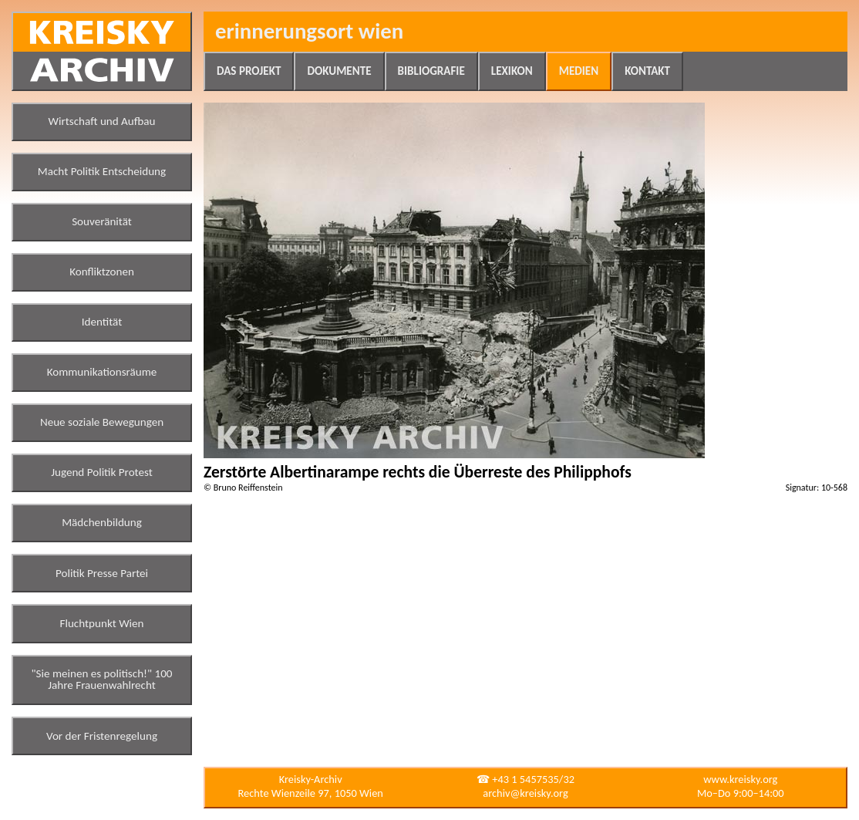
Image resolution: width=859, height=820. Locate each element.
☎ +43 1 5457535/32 (525, 779)
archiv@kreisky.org (525, 793)
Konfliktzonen (101, 271)
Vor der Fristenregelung (101, 736)
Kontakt (647, 71)
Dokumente (339, 71)
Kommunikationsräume (102, 372)
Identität (102, 322)
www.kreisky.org (740, 779)
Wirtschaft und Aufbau (102, 121)
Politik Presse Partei (102, 573)
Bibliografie (431, 71)
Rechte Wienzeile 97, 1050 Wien (310, 793)
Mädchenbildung (102, 522)
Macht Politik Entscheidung (102, 171)
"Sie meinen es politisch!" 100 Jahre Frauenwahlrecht (102, 679)
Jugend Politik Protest (102, 472)
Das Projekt (249, 71)
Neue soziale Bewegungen (101, 422)
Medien (578, 71)
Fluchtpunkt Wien (101, 623)
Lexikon (512, 71)
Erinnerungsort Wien (309, 31)
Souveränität (102, 221)
